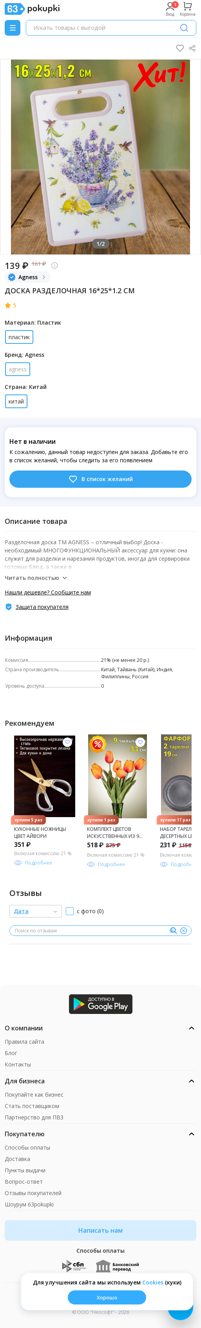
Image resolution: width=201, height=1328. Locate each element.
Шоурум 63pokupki (29, 1204)
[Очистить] (183, 931)
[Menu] (12, 28)
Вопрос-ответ (24, 1181)
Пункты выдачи (25, 1170)
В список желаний (100, 479)
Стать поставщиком (32, 1106)
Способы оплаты (27, 1147)
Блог (11, 1053)
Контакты (18, 1064)
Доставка (17, 1159)
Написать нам (100, 1230)
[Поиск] (184, 27)
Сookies (152, 1282)
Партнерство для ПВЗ (34, 1117)
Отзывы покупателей (33, 1193)
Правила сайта (24, 1041)
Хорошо (107, 1297)
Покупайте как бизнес (34, 1094)
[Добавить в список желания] (67, 742)
